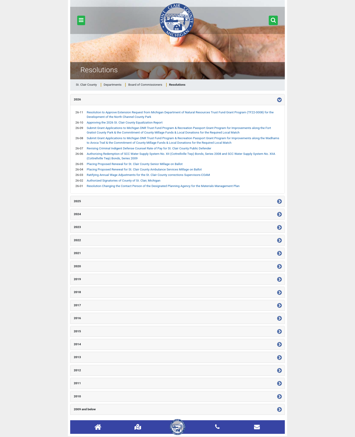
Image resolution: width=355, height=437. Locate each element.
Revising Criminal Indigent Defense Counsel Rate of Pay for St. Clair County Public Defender (149, 148)
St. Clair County (86, 84)
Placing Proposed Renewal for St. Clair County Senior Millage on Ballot (134, 164)
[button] (81, 20)
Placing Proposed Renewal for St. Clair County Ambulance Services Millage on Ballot (144, 169)
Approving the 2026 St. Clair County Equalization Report (125, 122)
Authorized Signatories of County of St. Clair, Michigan (124, 180)
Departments (113, 84)
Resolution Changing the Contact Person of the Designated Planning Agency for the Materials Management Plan (163, 186)
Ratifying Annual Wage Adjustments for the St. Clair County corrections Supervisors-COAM (148, 175)
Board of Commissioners (145, 84)
